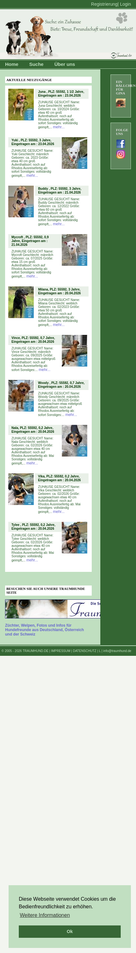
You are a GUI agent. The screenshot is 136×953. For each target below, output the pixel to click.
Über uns (64, 64)
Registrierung (104, 4)
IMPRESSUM (60, 651)
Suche (36, 64)
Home (11, 64)
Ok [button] (70, 931)
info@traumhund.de (117, 651)
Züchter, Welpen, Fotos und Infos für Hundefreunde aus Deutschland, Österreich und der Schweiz (44, 629)
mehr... (59, 127)
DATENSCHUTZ (85, 651)
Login (125, 4)
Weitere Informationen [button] (45, 915)
